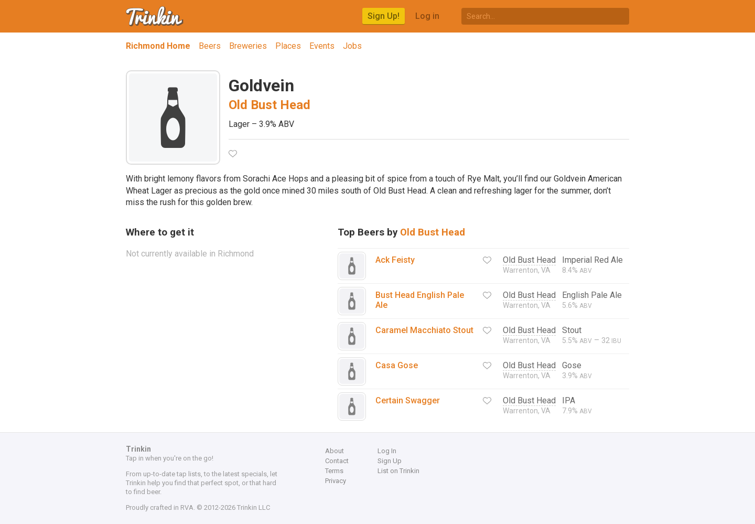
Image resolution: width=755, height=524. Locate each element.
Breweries (248, 46)
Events (322, 46)
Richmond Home (158, 46)
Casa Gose (396, 365)
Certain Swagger (407, 400)
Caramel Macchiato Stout (424, 330)
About (334, 451)
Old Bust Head (269, 105)
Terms (334, 471)
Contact (337, 461)
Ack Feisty (395, 260)
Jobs (352, 46)
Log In (387, 451)
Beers (210, 46)
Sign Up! (384, 16)
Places (288, 46)
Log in (427, 16)
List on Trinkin (398, 471)
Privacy (335, 481)
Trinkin (155, 16)
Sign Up (390, 461)
